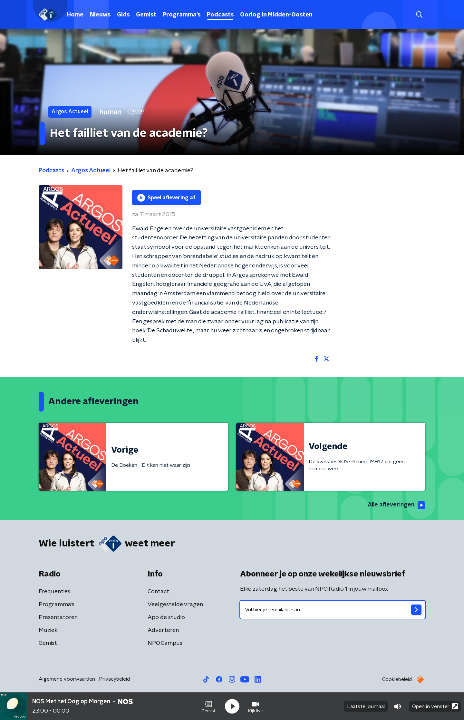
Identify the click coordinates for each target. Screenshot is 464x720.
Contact (158, 592)
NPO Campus (165, 643)
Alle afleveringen (396, 505)
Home (75, 15)
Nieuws (100, 15)
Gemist (146, 15)
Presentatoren (58, 617)
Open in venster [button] (435, 706)
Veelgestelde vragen (175, 604)
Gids (123, 15)
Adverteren (163, 630)
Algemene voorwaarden (67, 679)
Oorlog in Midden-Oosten (276, 15)
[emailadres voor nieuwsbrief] (332, 610)
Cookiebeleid (397, 679)
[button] (208, 706)
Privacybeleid (114, 679)
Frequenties (54, 592)
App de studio (166, 617)
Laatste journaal (366, 706)
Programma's (181, 15)
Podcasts (220, 15)
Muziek (48, 630)
